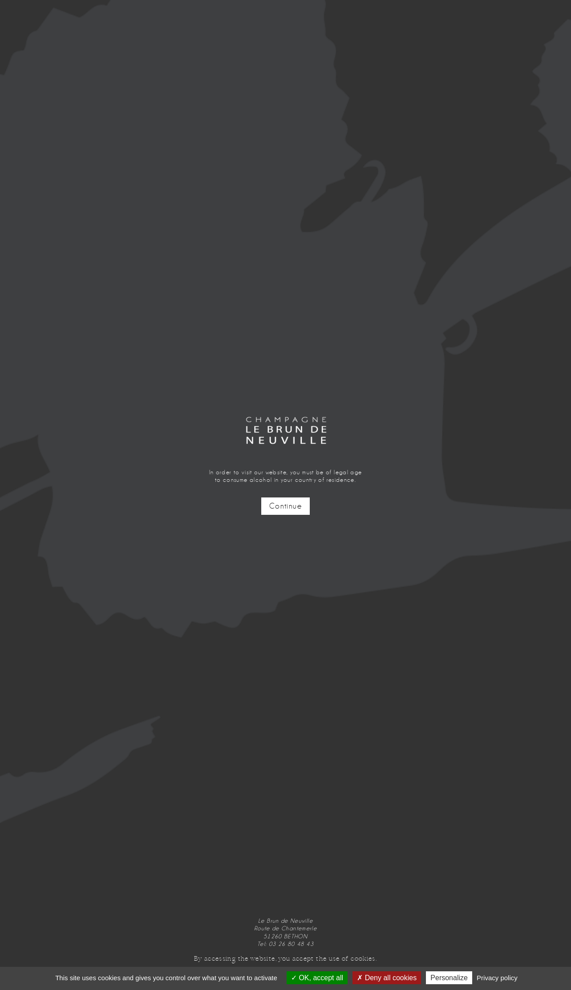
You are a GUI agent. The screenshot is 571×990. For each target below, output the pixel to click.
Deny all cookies (387, 978)
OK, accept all (317, 978)
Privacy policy (497, 978)
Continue (285, 506)
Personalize (449, 978)
